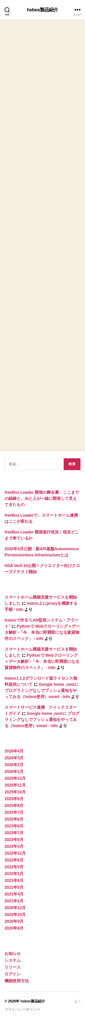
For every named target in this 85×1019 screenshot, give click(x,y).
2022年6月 (14, 860)
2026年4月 (14, 751)
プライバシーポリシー (22, 1009)
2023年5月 (14, 839)
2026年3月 (14, 758)
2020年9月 (14, 921)
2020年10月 (15, 914)
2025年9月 (14, 799)
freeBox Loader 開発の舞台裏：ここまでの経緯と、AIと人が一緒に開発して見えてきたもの (42, 498)
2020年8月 (14, 928)
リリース (13, 967)
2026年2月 (14, 764)
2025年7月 (14, 812)
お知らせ (13, 953)
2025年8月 (14, 805)
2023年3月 (14, 846)
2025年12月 (15, 778)
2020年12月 (15, 908)
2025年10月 (15, 792)
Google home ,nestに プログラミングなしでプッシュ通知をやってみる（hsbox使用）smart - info (42, 690)
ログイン (13, 974)
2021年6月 (14, 880)
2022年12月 (15, 853)
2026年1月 (14, 771)
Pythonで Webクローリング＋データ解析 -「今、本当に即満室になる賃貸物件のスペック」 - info (42, 632)
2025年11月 (15, 785)
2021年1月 (14, 901)
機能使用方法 (17, 981)
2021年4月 (14, 894)
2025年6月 (14, 819)
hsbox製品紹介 (42, 9)
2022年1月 (14, 873)
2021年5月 (14, 887)
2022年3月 (14, 867)
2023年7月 (14, 833)
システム (13, 960)
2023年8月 (14, 826)
